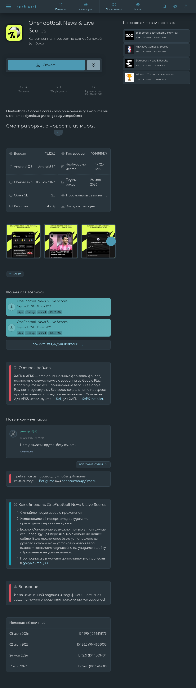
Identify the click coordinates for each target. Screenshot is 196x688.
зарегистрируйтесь (79, 481)
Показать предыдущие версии (58, 344)
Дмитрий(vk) (28, 431)
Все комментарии (93, 464)
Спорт (15, 274)
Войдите (46, 481)
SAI (58, 399)
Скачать (46, 65)
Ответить (26, 452)
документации (35, 563)
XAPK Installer (92, 399)
